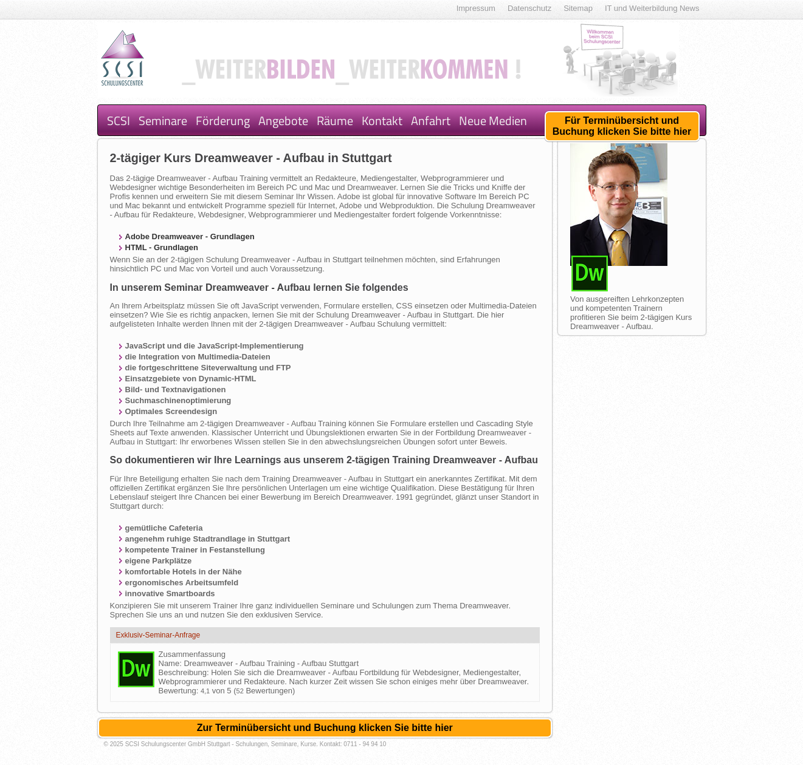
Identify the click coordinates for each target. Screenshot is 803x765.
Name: (171, 663)
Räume (335, 120)
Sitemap (578, 8)
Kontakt (382, 120)
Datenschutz (529, 8)
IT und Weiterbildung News (652, 8)
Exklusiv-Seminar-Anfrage (158, 635)
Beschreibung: (185, 672)
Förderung (223, 120)
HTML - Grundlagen (161, 247)
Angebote (283, 120)
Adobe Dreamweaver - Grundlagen (190, 236)
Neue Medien (493, 120)
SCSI (118, 120)
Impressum (476, 8)
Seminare (163, 120)
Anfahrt (430, 120)
